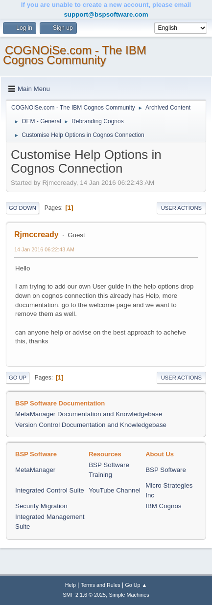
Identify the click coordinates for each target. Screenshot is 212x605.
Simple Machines (129, 595)
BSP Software (165, 469)
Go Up (17, 378)
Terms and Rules (100, 585)
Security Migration (41, 506)
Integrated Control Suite (49, 490)
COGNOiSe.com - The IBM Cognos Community (74, 55)
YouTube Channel (115, 490)
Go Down (22, 208)
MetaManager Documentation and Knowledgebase (88, 414)
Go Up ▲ (136, 585)
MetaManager (35, 469)
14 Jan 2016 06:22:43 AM (44, 249)
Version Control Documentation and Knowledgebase (90, 424)
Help (70, 585)
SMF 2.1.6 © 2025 (84, 595)
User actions (181, 208)
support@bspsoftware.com (106, 14)
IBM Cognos (163, 506)
